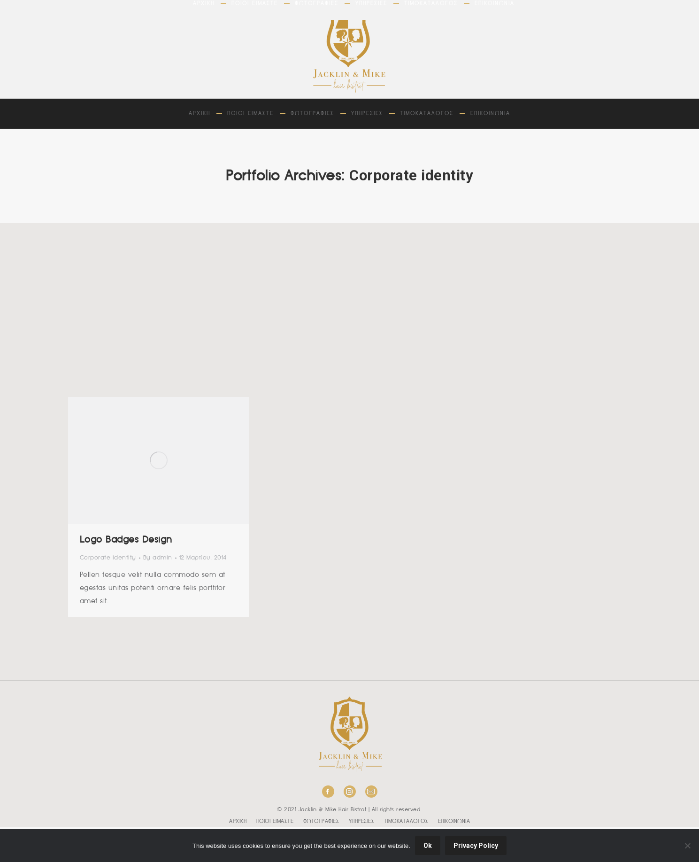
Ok (427, 845)
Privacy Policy (475, 845)
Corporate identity (108, 557)
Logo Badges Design (126, 540)
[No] (687, 845)
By (157, 557)
